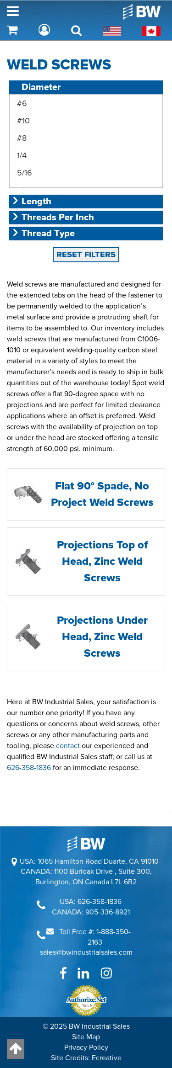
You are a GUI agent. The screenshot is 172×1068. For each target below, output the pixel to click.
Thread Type (43, 135)
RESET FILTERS (86, 156)
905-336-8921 (107, 813)
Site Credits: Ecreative (86, 959)
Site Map (86, 938)
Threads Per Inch (52, 119)
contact (68, 647)
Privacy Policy (86, 949)
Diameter (36, 87)
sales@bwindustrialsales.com (86, 854)
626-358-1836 (29, 669)
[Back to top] (15, 1049)
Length (31, 103)
